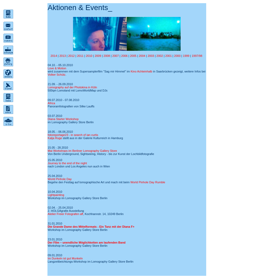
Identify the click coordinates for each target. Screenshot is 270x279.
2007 (116, 55)
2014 (54, 55)
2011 (80, 55)
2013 (62, 55)
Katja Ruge (55, 138)
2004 (142, 55)
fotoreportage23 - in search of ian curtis (73, 134)
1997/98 (197, 55)
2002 (159, 55)
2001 (168, 55)
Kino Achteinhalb (141, 71)
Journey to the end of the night (67, 163)
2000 (177, 55)
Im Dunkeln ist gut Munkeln (65, 258)
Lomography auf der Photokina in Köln (72, 87)
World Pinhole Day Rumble (148, 182)
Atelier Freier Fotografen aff (65, 214)
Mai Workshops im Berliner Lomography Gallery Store (82, 150)
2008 (107, 55)
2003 (151, 55)
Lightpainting (56, 194)
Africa (51, 103)
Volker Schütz (56, 74)
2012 (71, 55)
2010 (89, 55)
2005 (133, 55)
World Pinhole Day (60, 179)
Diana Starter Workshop (63, 119)
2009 (98, 55)
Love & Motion (57, 68)
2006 (125, 55)
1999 (186, 55)
